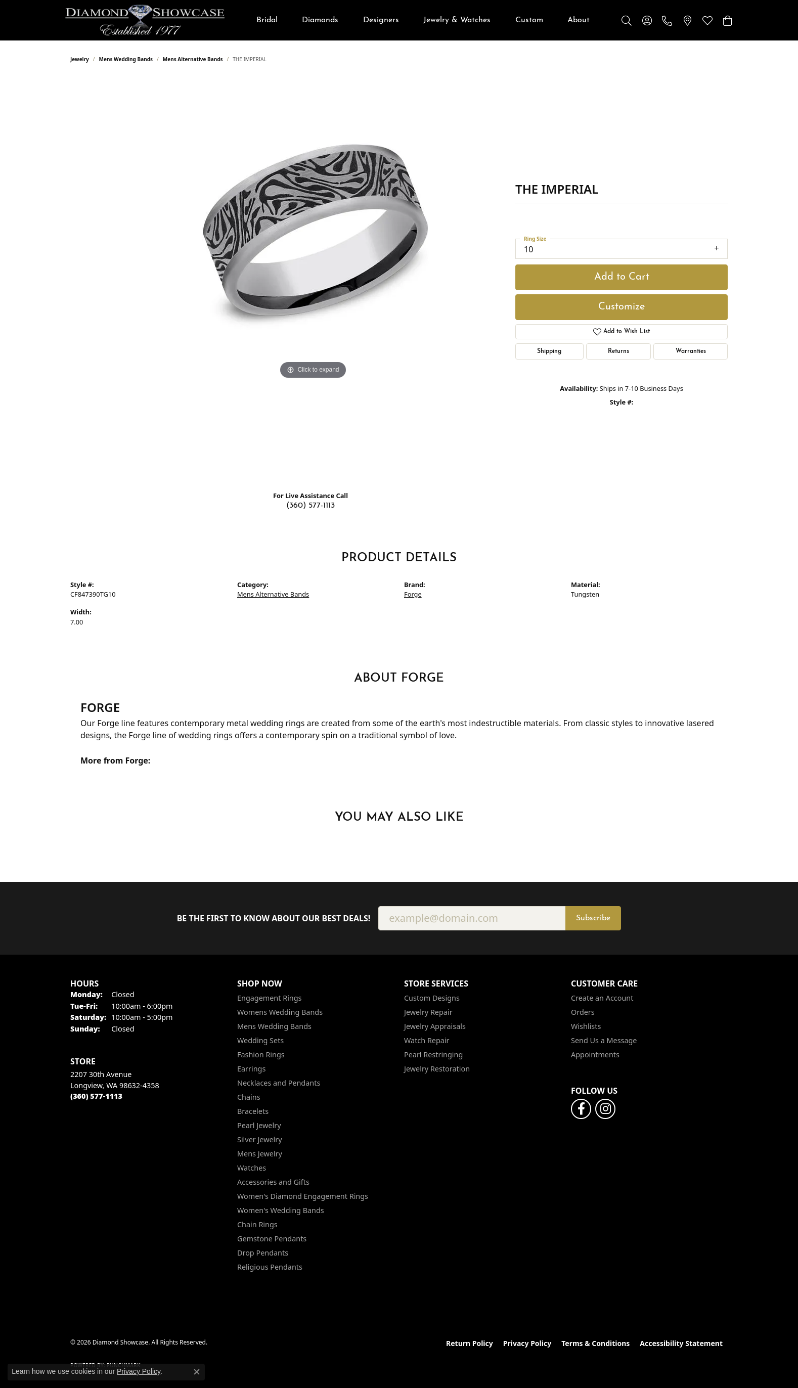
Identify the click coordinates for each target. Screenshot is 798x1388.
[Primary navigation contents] (423, 20)
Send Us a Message (604, 1040)
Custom (529, 20)
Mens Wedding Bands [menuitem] (274, 1026)
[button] (627, 20)
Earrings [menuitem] (251, 1068)
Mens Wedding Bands (126, 59)
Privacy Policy (527, 1343)
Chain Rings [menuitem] (257, 1224)
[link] (667, 20)
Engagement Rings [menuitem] (269, 998)
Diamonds (320, 20)
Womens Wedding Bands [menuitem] (280, 1012)
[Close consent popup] (197, 1372)
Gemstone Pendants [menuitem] (271, 1238)
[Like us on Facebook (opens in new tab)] (581, 1109)
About (578, 20)
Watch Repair (427, 1040)
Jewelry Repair (428, 1012)
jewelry (79, 59)
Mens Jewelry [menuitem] (259, 1153)
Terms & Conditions (595, 1343)
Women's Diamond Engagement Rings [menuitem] (302, 1196)
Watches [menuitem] (251, 1168)
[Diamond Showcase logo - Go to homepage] (145, 20)
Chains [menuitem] (248, 1097)
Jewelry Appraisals (435, 1026)
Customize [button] (621, 307)
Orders (583, 1012)
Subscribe (593, 918)
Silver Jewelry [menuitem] (259, 1139)
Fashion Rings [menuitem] (261, 1054)
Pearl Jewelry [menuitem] (259, 1125)
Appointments (595, 1054)
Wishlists (586, 1026)
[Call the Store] (96, 1096)
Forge (413, 594)
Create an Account (602, 998)
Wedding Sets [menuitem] (260, 1040)
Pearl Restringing (433, 1054)
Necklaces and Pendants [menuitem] (278, 1083)
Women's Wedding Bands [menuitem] (280, 1210)
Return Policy (469, 1343)
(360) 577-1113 (310, 506)
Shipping (549, 351)
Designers (381, 20)
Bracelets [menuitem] (253, 1111)
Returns (618, 351)
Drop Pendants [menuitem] (262, 1253)
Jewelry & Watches (457, 20)
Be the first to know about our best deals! (274, 918)
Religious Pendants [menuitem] (269, 1267)
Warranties (691, 351)
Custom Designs (432, 998)
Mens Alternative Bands (193, 59)
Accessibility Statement (681, 1343)
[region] (313, 280)
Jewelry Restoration (437, 1068)
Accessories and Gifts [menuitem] (273, 1182)
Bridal (267, 20)
